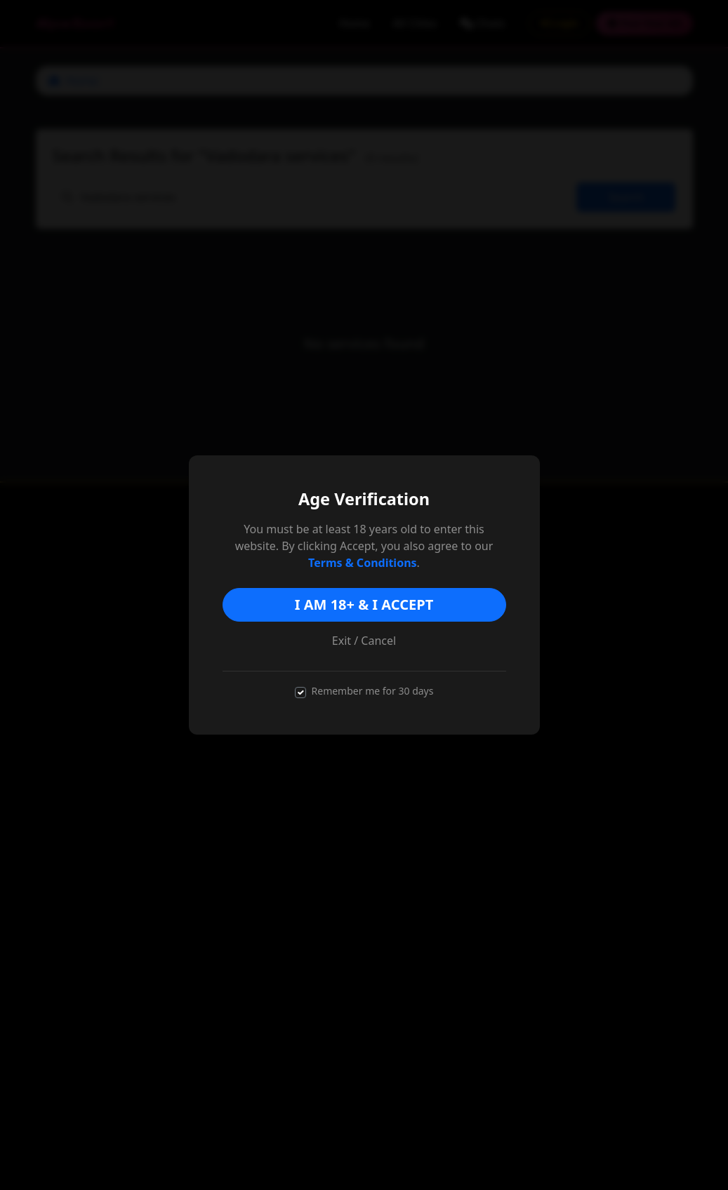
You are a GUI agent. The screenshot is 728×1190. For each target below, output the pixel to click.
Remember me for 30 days (373, 690)
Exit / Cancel (364, 640)
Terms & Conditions (362, 562)
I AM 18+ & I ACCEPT (364, 604)
